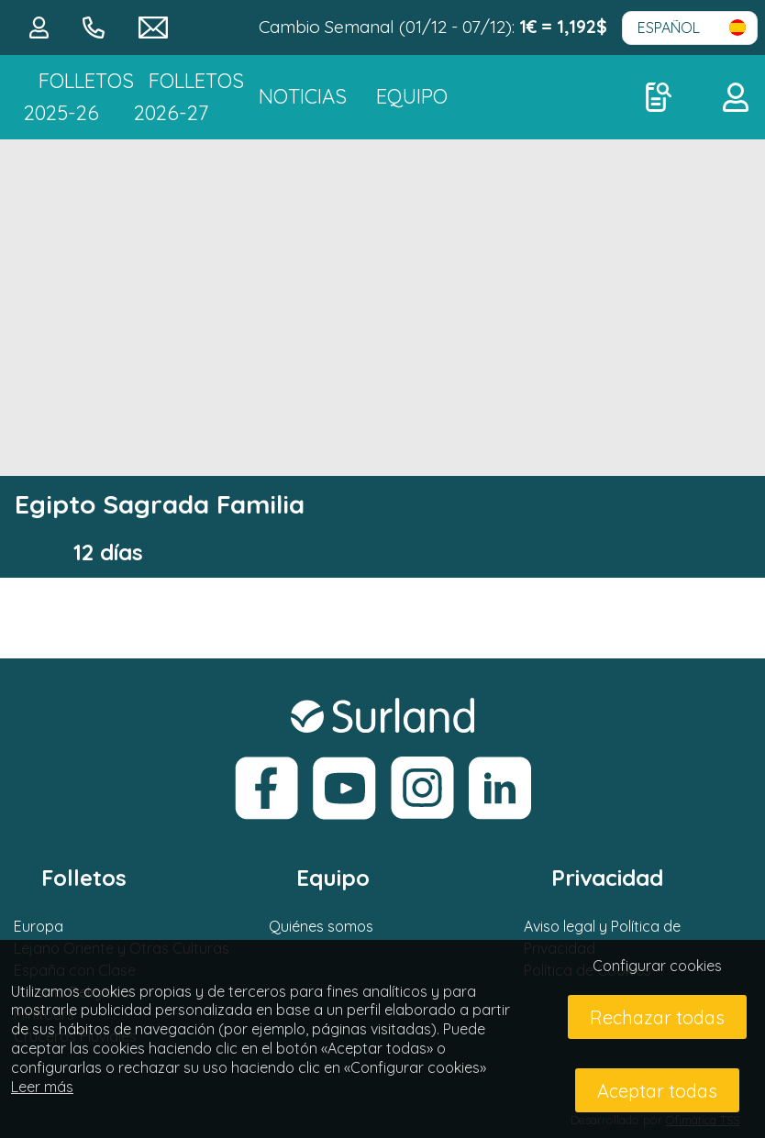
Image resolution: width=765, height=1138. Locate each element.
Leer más (42, 1086)
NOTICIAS (303, 96)
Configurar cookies (657, 965)
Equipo (412, 96)
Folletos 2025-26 (79, 97)
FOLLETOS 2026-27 (189, 97)
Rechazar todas (657, 1017)
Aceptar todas (657, 1090)
